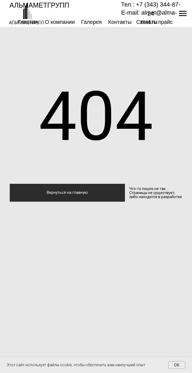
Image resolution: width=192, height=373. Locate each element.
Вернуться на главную (67, 192)
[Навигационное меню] (183, 13)
